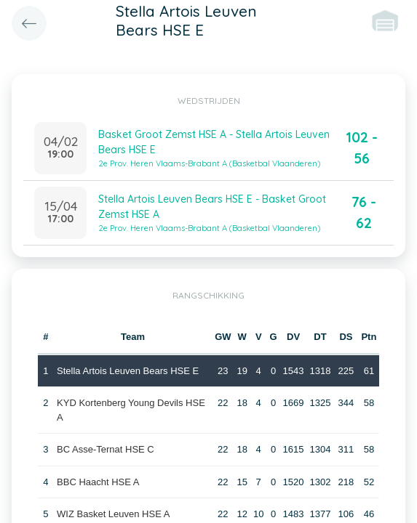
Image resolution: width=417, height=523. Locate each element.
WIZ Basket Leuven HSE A (113, 513)
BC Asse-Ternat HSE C (105, 449)
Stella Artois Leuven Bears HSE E (128, 370)
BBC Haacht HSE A (98, 482)
